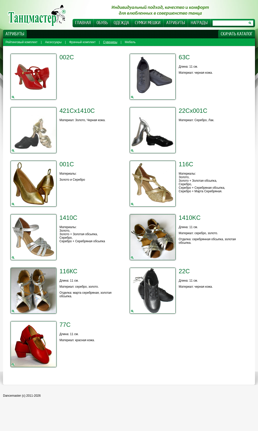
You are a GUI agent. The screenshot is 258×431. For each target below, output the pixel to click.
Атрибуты (175, 22)
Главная (83, 22)
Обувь (102, 22)
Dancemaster (39, 15)
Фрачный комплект (82, 42)
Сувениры (110, 42)
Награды (199, 22)
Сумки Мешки (147, 22)
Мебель (130, 42)
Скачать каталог (236, 34)
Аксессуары (53, 42)
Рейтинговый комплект (22, 42)
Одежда (121, 22)
